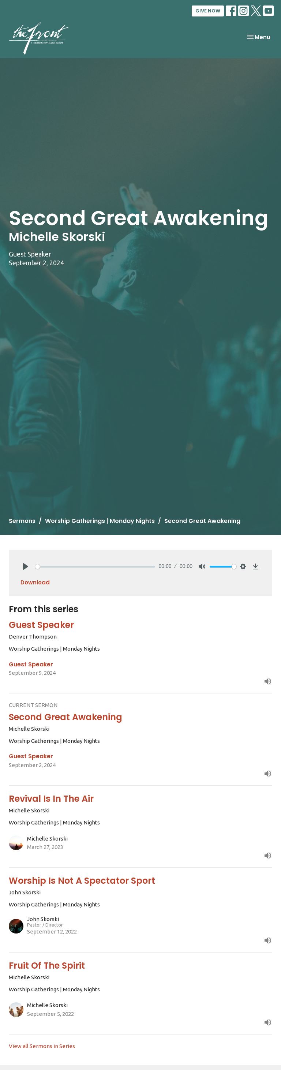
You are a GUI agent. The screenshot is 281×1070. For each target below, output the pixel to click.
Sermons (22, 521)
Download (35, 582)
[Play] (25, 566)
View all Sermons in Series (42, 1046)
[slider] (95, 566)
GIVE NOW (207, 10)
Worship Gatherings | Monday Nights (100, 521)
